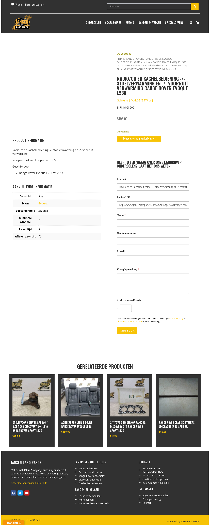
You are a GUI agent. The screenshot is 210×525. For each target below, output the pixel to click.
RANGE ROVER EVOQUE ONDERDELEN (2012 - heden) (144, 60)
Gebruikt (43, 203)
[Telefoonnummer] (153, 241)
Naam (121, 215)
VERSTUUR (127, 330)
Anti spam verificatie (130, 300)
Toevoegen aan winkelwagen (139, 138)
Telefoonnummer (127, 233)
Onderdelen (93, 23)
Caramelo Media (190, 521)
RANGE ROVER (134, 58)
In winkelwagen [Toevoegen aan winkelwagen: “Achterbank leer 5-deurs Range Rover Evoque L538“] (74, 440)
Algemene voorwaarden (129, 321)
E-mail (122, 251)
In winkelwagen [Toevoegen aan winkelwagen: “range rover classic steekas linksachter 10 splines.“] (171, 440)
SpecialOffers (174, 23)
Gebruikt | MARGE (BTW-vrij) (135, 100)
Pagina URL (124, 197)
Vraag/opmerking (128, 269)
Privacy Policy (176, 318)
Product (121, 179)
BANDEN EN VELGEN (149, 23)
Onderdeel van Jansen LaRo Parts (29, 483)
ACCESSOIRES (113, 23)
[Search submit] (195, 6)
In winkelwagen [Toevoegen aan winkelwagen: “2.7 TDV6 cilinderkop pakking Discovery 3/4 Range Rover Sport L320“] (123, 444)
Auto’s (130, 23)
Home (120, 58)
